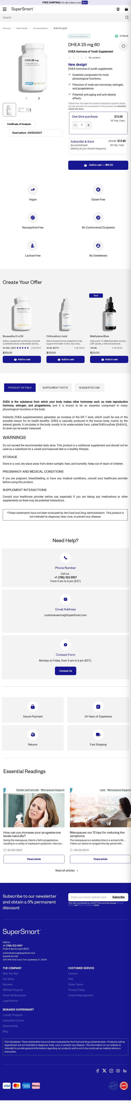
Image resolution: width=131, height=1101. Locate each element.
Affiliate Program (13, 990)
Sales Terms (75, 984)
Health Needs (21, 28)
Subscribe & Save (13, 1020)
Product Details (19, 387)
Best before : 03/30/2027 (27, 132)
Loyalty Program (13, 1015)
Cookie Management (80, 995)
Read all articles (67, 870)
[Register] (118, 897)
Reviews (8, 984)
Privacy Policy (76, 990)
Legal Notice (10, 1000)
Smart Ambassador (14, 995)
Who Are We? (11, 973)
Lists (102, 789)
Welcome (7, 28)
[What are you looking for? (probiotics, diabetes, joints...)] (65, 17)
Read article (34, 859)
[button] (39, 98)
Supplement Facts (55, 387)
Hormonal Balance (40, 28)
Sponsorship (10, 1026)
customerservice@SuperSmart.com (19, 953)
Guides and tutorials (27, 789)
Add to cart (21, 359)
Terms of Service (85, 905)
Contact (73, 973)
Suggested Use (89, 387)
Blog (5, 1031)
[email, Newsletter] (98, 897)
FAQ (70, 979)
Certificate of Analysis (19, 124)
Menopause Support (52, 789)
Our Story (8, 979)
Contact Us (65, 670)
